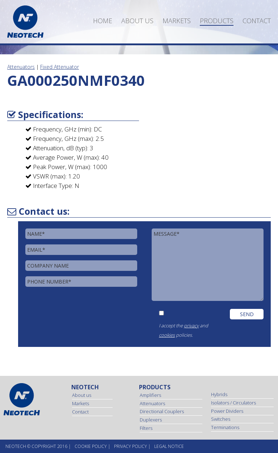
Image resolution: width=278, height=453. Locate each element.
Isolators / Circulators (233, 402)
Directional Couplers (162, 411)
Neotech (85, 387)
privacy (191, 325)
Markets (177, 20)
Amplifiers (150, 395)
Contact (257, 20)
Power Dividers (227, 411)
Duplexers (151, 419)
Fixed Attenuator (59, 66)
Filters (146, 428)
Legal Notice (169, 446)
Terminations (225, 427)
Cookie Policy (91, 446)
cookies (167, 335)
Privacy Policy (130, 446)
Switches (220, 419)
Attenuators (21, 66)
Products (216, 20)
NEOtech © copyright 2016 (36, 446)
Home (102, 20)
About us (137, 20)
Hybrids (219, 394)
